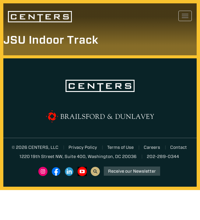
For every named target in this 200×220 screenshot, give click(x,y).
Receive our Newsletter (132, 171)
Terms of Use (120, 147)
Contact (178, 147)
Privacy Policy (82, 147)
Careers (152, 147)
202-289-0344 (163, 156)
